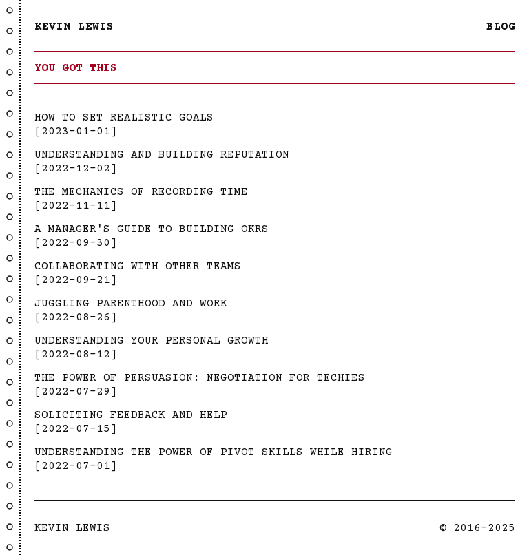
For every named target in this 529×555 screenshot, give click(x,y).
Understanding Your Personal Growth (151, 341)
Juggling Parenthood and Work (130, 303)
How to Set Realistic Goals (124, 118)
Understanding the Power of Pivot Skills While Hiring (213, 452)
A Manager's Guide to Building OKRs (151, 229)
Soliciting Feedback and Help (130, 415)
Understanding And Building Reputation (161, 155)
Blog (500, 27)
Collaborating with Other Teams (137, 266)
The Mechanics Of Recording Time (141, 192)
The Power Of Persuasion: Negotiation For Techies (199, 378)
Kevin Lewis (74, 27)
